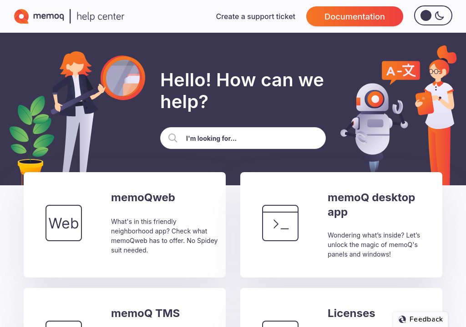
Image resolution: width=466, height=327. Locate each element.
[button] (173, 138)
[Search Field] (243, 138)
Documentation (354, 16)
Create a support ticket (255, 16)
